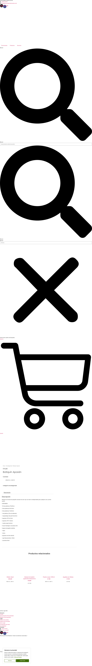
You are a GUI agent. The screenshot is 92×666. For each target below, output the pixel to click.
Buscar (1, 47)
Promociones (4, 45)
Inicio (4, 465)
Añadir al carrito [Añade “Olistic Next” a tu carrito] (10, 581)
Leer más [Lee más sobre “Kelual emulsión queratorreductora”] (29, 583)
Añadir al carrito (10, 480)
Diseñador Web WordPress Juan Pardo (37, 635)
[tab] (7, 492)
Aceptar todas (22, 660)
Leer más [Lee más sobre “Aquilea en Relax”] (68, 581)
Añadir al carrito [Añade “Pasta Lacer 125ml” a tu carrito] (49, 581)
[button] (46, 193)
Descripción (7, 492)
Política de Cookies (18, 657)
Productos (12, 45)
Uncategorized (9, 465)
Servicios (19, 45)
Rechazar (10, 660)
